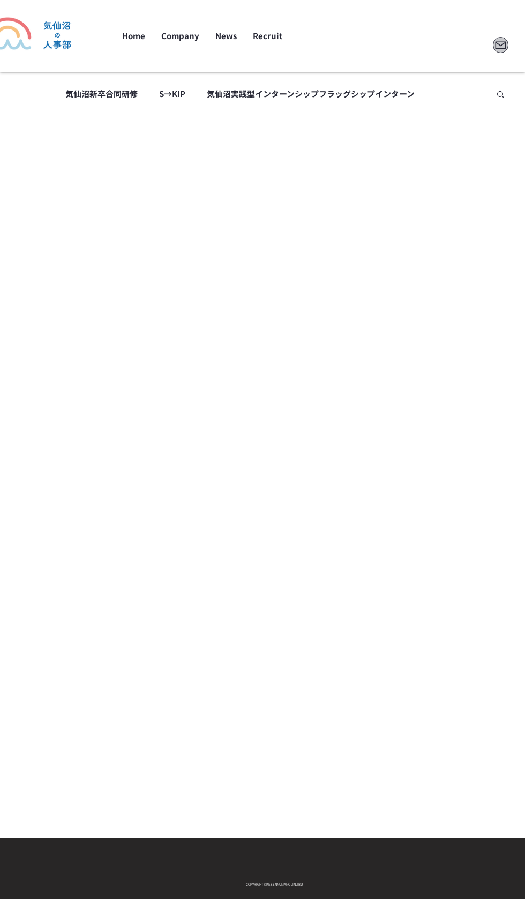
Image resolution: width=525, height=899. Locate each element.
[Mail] (500, 45)
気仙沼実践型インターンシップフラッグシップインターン (311, 94)
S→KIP (172, 94)
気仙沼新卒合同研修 (101, 94)
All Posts (27, 94)
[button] (501, 95)
